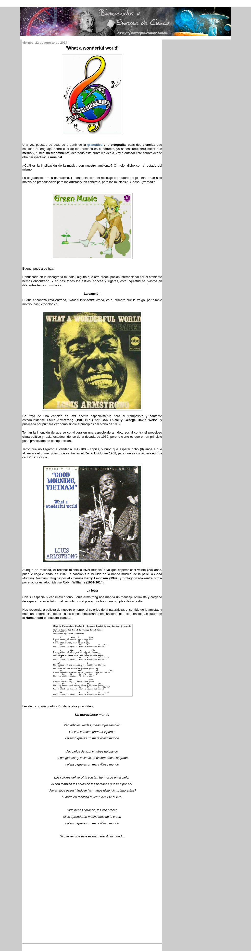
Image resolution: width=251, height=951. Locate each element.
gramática (94, 144)
